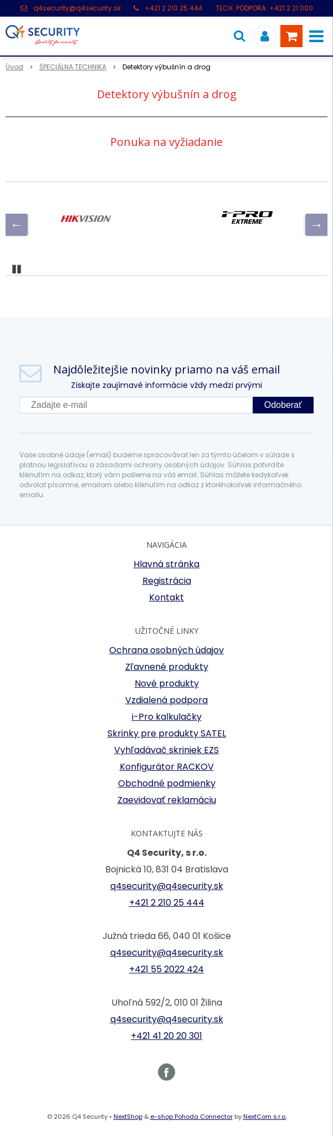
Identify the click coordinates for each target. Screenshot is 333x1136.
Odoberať (283, 405)
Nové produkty (167, 683)
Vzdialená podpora (166, 700)
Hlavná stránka (166, 564)
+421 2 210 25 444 (174, 8)
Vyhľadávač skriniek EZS (166, 750)
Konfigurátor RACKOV (167, 766)
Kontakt (166, 597)
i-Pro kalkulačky (167, 716)
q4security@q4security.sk (77, 8)
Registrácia (166, 580)
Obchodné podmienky (167, 783)
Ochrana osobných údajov (166, 650)
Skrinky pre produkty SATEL (166, 733)
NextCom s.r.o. (264, 1116)
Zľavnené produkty (166, 666)
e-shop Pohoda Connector (191, 1116)
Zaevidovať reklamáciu (166, 800)
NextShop (128, 1116)
